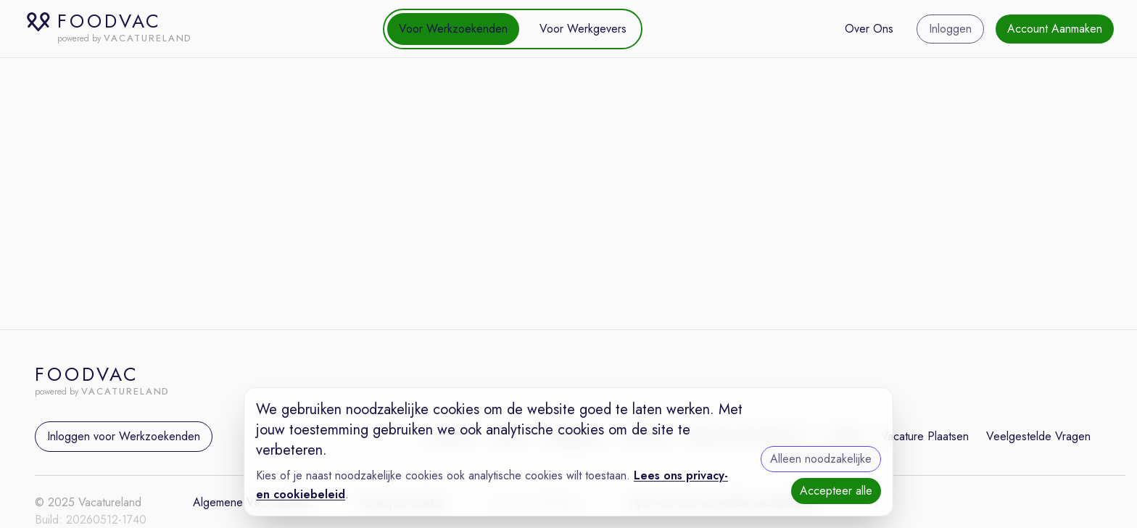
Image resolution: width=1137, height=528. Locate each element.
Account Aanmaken (1054, 28)
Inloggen (950, 28)
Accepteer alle (836, 490)
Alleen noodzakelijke (821, 458)
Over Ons (869, 28)
